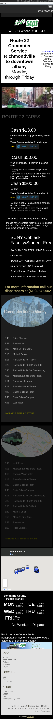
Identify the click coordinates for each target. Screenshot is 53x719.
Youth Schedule (42, 711)
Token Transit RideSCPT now (25, 210)
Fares (5, 696)
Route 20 (22, 708)
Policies (6, 662)
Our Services (8, 692)
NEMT (5, 694)
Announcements (9, 660)
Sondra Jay (30, 717)
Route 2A (34, 706)
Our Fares (30, 208)
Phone (5, 679)
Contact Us (7, 681)
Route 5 (12, 708)
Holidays (6, 664)
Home (5, 657)
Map (4, 677)
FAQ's (5, 667)
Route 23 (44, 708)
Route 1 (14, 706)
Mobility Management (11, 698)
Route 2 (24, 706)
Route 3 (45, 706)
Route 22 (33, 708)
